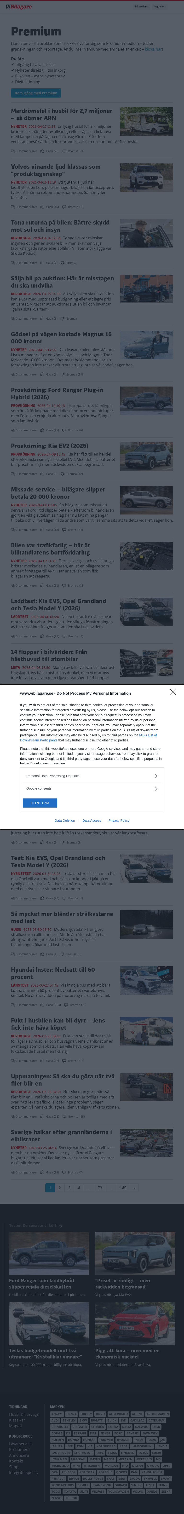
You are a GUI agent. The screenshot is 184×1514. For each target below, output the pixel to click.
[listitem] (92, 775)
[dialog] (92, 757)
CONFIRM (45, 803)
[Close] (174, 693)
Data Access (91, 821)
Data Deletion (65, 821)
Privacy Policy (119, 821)
